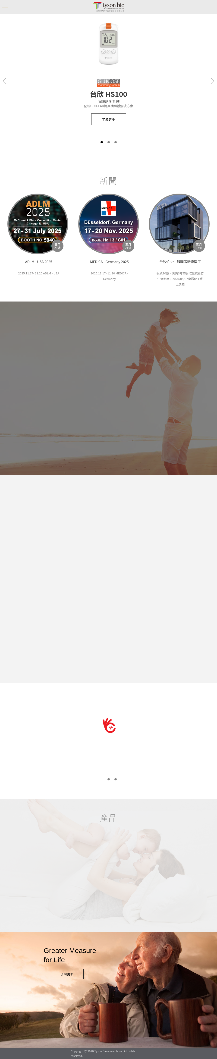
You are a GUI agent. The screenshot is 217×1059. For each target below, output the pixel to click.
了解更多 (67, 974)
